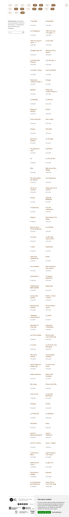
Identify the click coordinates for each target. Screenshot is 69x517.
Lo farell (48, 315)
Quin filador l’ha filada (51, 218)
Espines (33, 217)
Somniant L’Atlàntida (49, 326)
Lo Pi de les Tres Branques (51, 346)
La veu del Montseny (49, 395)
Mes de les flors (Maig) (51, 169)
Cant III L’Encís (35, 443)
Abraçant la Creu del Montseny (34, 327)
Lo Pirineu (49, 99)
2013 (40, 9)
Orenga (48, 80)
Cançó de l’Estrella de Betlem (34, 258)
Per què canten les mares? (35, 179)
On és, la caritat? (33, 189)
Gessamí (48, 472)
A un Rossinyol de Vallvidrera (35, 483)
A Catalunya (34, 207)
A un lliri (33, 345)
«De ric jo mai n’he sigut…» (50, 32)
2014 (34, 9)
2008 (22, 12)
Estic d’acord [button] (41, 512)
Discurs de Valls (51, 384)
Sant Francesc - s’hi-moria (51, 454)
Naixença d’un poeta (51, 51)
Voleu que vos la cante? (51, 189)
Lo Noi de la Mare (34, 454)
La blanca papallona (49, 277)
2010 (10, 12)
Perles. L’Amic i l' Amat (51, 297)
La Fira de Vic (50, 158)
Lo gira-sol (49, 463)
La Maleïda (34, 99)
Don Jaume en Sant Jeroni (51, 267)
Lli (31, 158)
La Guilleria (50, 413)
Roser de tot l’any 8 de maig (51, 483)
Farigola (33, 404)
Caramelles (49, 21)
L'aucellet (33, 21)
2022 (35, 5)
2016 (22, 9)
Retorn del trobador (49, 375)
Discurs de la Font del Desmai (35, 228)
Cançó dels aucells (34, 297)
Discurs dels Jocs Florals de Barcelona (51, 337)
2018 (10, 9)
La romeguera (35, 31)
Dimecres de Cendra (34, 306)
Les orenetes (34, 266)
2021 (41, 5)
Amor (47, 423)
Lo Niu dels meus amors (50, 238)
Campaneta (34, 276)
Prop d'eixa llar (35, 119)
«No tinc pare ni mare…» (36, 41)
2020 (47, 5)
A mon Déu (49, 41)
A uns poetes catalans (50, 355)
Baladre (33, 90)
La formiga (49, 139)
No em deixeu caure (50, 306)
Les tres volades (35, 335)
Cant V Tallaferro (49, 434)
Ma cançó (33, 384)
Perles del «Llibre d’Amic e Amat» (36, 82)
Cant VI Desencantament (36, 434)
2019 (53, 5)
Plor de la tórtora (33, 355)
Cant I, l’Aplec (51, 443)
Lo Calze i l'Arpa (36, 70)
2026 (10, 5)
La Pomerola (34, 413)
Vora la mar (34, 394)
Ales (31, 168)
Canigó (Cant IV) (36, 50)
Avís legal (31, 504)
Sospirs (32, 129)
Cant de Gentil (51, 70)
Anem (48, 256)
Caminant (49, 149)
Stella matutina (35, 374)
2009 (16, 12)
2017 (16, 9)
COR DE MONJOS (49, 198)
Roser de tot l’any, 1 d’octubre (34, 464)
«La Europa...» (51, 60)
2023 (28, 5)
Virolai (32, 198)
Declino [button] (48, 512)
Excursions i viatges (34, 473)
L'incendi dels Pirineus (35, 61)
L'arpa (32, 247)
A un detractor (51, 178)
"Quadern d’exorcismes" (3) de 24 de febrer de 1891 (35, 318)
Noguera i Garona (33, 110)
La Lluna (33, 237)
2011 (52, 9)
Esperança (49, 247)
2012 (46, 9)
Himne (48, 109)
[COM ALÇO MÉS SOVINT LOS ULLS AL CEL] (34, 288)
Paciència (33, 423)
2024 (22, 5)
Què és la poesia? (33, 140)
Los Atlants (49, 227)
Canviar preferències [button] (56, 512)
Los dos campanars (49, 208)
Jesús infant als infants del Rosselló (35, 366)
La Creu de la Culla (50, 365)
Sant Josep (49, 119)
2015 (28, 9)
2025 (16, 5)
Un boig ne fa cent (34, 149)
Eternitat (49, 129)
